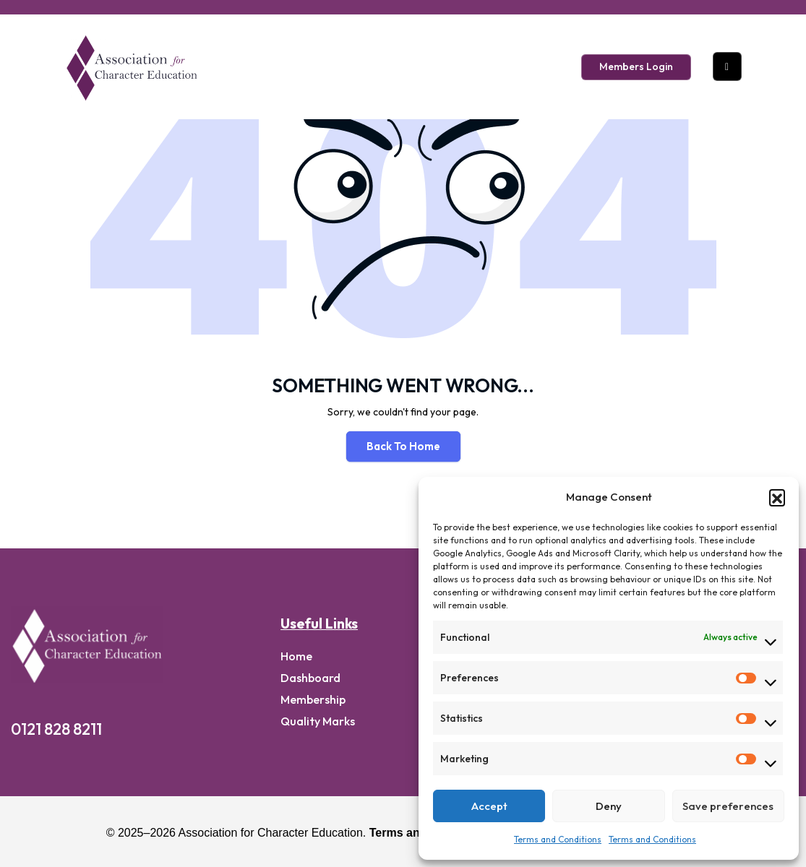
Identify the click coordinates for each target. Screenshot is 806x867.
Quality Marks (317, 721)
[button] (777, 497)
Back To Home (403, 446)
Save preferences (727, 806)
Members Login (636, 66)
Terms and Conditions (557, 839)
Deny (609, 806)
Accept (489, 806)
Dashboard (310, 677)
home (296, 656)
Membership (313, 699)
